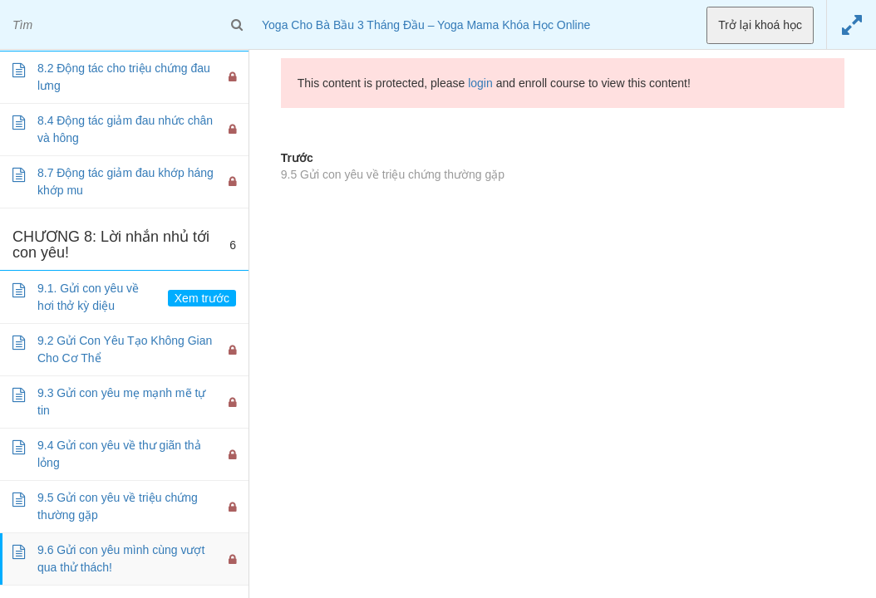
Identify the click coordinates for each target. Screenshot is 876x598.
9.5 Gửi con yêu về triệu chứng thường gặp (392, 174)
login (480, 83)
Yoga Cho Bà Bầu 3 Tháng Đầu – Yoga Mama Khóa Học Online (426, 25)
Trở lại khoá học (760, 25)
